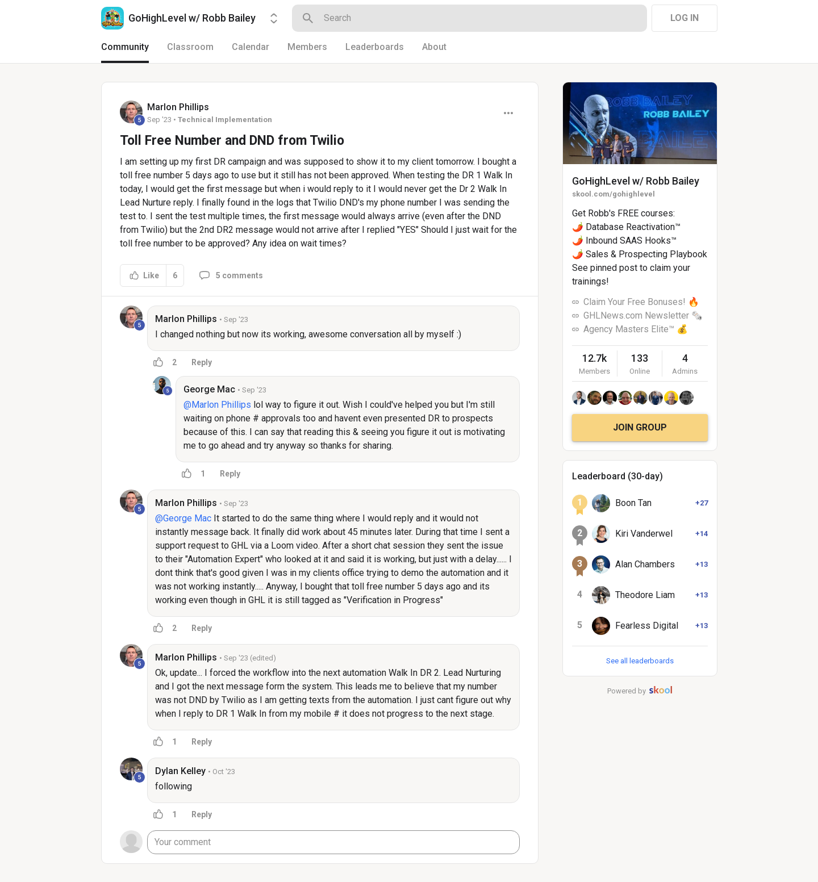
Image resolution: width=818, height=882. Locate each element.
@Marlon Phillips (217, 404)
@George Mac (183, 518)
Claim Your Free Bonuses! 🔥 (641, 301)
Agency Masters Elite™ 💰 (635, 329)
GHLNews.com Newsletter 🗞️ (643, 315)
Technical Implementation (225, 119)
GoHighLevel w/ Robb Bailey (635, 181)
